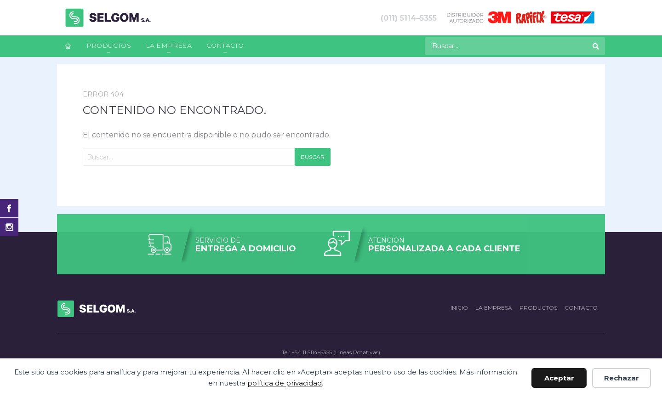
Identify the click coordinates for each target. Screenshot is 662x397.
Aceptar (559, 378)
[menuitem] (68, 46)
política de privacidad (284, 383)
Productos (108, 45)
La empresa (169, 45)
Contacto (225, 45)
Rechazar (621, 378)
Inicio (459, 307)
